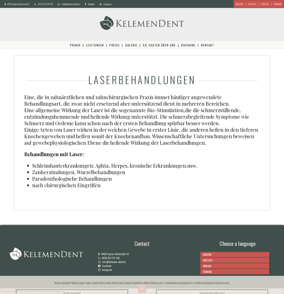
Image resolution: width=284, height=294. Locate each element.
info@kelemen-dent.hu (70, 4)
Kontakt (207, 45)
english (265, 4)
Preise (114, 45)
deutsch (252, 4)
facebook (91, 4)
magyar (239, 4)
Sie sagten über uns (159, 45)
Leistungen (95, 45)
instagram (107, 4)
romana (278, 4)
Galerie (131, 45)
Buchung (188, 45)
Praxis (75, 45)
